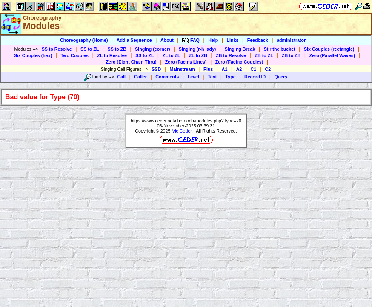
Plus (208, 69)
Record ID (255, 76)
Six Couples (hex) (33, 55)
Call (121, 76)
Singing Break (240, 49)
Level (193, 76)
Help (213, 40)
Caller (140, 76)
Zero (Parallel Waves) (332, 55)
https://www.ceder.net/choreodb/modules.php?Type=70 (186, 120)
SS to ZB (117, 49)
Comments (167, 76)
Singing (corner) (152, 49)
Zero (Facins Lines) (186, 61)
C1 (254, 69)
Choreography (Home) (84, 40)
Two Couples (74, 55)
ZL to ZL (171, 55)
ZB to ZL (264, 55)
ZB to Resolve (231, 55)
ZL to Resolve (112, 55)
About (167, 40)
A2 (239, 69)
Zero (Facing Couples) (239, 61)
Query (281, 76)
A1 (225, 69)
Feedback (257, 40)
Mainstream (182, 69)
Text (212, 76)
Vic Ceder (182, 130)
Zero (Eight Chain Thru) (131, 61)
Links (233, 40)
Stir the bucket (279, 49)
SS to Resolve (57, 49)
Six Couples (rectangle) (329, 49)
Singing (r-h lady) (197, 49)
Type (231, 76)
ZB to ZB (291, 55)
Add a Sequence (134, 40)
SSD (156, 69)
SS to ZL (89, 49)
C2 (268, 69)
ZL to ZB (198, 55)
